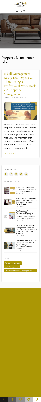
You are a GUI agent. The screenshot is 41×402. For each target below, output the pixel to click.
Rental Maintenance (13, 263)
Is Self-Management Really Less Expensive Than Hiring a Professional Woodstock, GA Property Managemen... (20, 84)
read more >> (10, 153)
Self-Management (12, 267)
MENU (20, 11)
